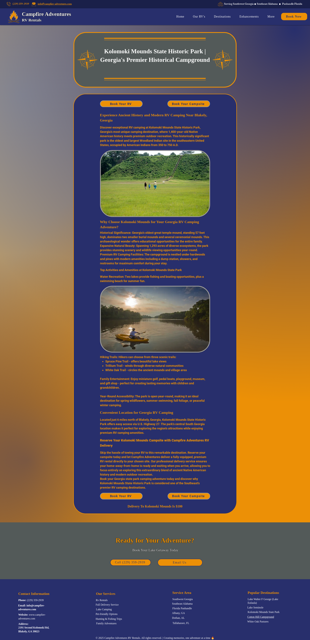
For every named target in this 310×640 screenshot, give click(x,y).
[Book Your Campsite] (188, 103)
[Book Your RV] (121, 103)
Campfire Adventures (46, 14)
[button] (271, 16)
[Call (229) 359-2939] (130, 562)
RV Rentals (32, 20)
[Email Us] (180, 562)
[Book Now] (294, 16)
